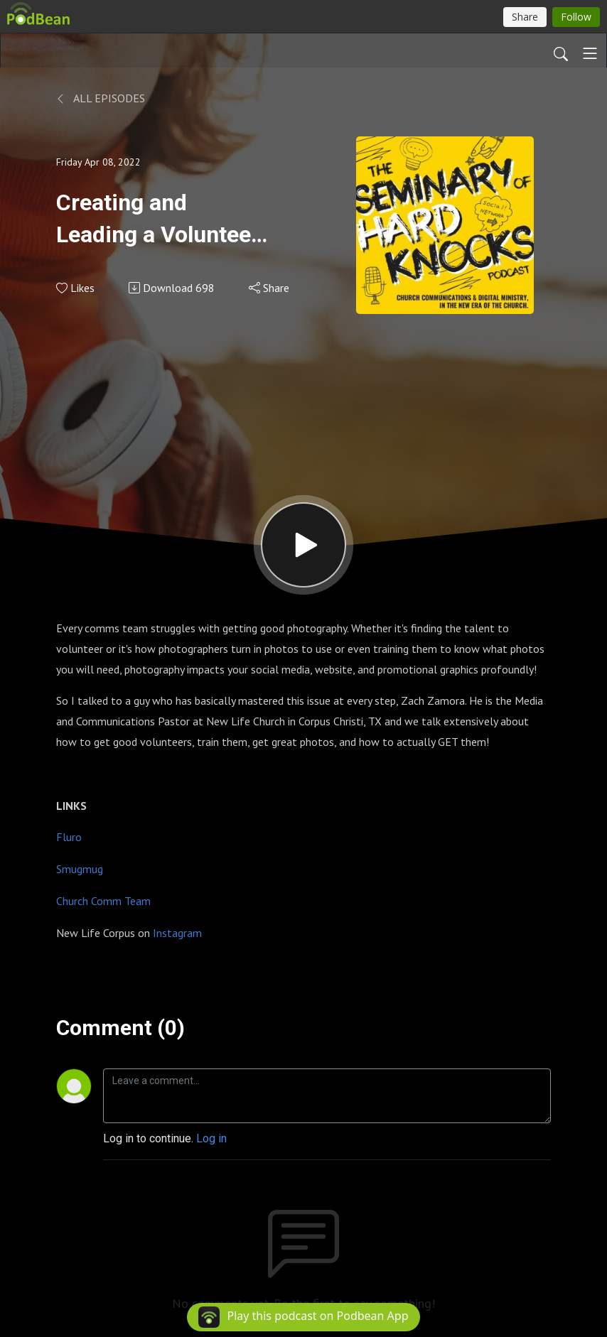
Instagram (177, 933)
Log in (211, 1138)
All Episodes (100, 98)
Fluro (69, 837)
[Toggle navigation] (590, 53)
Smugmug (79, 869)
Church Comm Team (103, 901)
